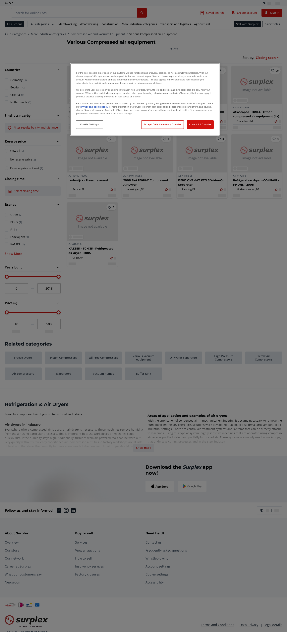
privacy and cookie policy (94, 107)
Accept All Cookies (200, 124)
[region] (145, 99)
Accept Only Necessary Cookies (162, 124)
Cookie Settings (89, 124)
